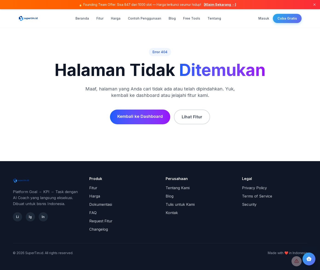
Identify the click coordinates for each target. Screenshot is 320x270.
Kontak (172, 212)
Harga (116, 18)
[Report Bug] (296, 261)
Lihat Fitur (192, 116)
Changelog (98, 229)
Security (249, 204)
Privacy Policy (254, 188)
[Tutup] (314, 4)
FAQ (93, 212)
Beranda (82, 18)
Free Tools (191, 18)
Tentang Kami (178, 188)
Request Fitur (100, 221)
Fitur (100, 18)
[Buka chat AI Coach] (309, 259)
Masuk (263, 18)
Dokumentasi (100, 204)
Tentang (214, 18)
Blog (172, 18)
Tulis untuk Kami (180, 204)
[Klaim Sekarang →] (220, 4)
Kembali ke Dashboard (140, 116)
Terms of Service (257, 196)
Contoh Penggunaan (144, 18)
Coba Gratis (287, 18)
